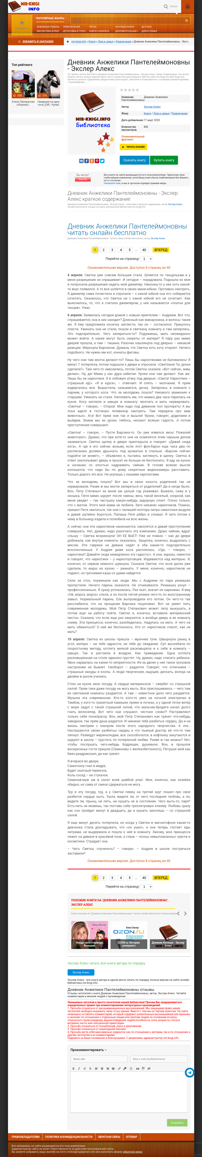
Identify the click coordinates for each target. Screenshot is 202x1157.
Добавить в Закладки (35, 41)
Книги (147, 113)
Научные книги (124, 27)
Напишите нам (112, 183)
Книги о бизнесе (99, 31)
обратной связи (132, 1151)
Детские (146, 27)
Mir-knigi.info (36, 6)
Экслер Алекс (152, 106)
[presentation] (73, 1068)
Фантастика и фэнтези (51, 31)
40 (144, 250)
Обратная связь (109, 1136)
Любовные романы (48, 27)
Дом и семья (149, 31)
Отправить (177, 1122)
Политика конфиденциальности (68, 1136)
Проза (92, 27)
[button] (73, 1068)
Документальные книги (130, 31)
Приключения (71, 27)
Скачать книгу (134, 160)
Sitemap (131, 1136)
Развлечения (179, 113)
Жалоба (83, 179)
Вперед (161, 250)
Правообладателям (26, 1136)
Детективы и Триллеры (77, 31)
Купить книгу (164, 160)
